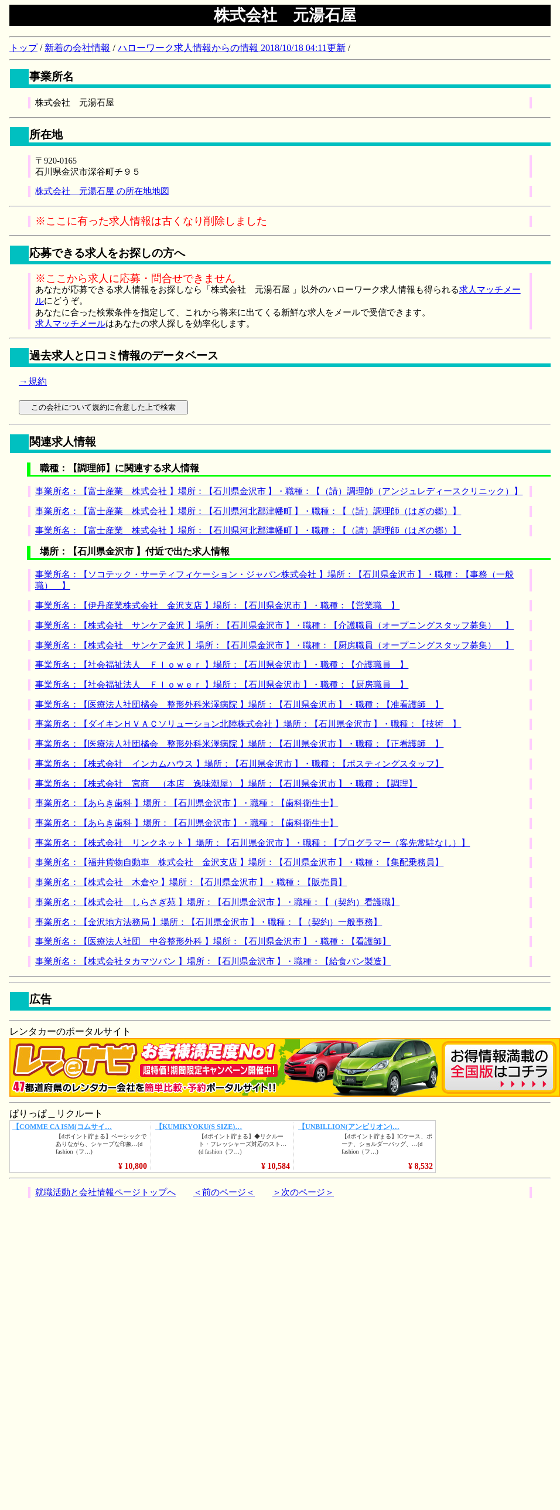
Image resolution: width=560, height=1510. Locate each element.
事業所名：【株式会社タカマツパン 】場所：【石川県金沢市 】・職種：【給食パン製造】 (213, 961)
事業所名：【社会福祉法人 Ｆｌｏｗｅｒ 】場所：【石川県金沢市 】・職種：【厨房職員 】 (221, 684)
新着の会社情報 (77, 48)
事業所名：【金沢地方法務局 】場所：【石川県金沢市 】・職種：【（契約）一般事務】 (208, 922)
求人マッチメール (70, 323)
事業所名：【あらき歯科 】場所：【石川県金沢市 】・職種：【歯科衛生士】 (186, 803)
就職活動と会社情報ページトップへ (105, 1192)
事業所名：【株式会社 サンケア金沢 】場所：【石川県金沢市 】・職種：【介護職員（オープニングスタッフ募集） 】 (274, 625)
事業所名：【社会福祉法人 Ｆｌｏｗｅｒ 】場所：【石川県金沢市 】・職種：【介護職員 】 (221, 664)
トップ (23, 48)
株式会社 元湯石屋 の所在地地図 (102, 191)
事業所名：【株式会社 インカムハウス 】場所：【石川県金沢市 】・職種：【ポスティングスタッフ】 (239, 763)
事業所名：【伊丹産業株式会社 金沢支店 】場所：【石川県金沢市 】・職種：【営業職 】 (217, 605)
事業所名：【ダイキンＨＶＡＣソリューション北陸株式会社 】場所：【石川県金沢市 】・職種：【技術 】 (248, 724)
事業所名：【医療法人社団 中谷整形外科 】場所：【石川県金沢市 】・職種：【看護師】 (213, 941)
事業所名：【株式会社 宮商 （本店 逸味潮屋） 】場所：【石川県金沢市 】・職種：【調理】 (226, 783)
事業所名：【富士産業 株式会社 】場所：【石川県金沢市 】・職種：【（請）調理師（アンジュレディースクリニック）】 (279, 491)
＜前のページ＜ (224, 1192)
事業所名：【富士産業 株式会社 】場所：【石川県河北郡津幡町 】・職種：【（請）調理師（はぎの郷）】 (248, 511)
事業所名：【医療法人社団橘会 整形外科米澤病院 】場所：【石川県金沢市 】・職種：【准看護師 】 (239, 704)
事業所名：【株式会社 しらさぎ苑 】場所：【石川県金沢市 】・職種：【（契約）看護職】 (217, 902)
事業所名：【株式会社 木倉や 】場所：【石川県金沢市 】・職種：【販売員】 (191, 882)
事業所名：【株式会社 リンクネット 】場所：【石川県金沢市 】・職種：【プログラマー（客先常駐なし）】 (252, 843)
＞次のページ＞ (303, 1192)
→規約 (33, 381)
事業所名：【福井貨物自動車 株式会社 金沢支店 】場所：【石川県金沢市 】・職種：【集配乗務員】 (239, 862)
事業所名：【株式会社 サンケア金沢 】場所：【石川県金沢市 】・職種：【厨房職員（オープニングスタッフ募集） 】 (274, 645)
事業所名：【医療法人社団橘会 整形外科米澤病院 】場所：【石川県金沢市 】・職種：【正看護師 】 (239, 744)
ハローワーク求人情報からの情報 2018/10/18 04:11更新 (232, 48)
